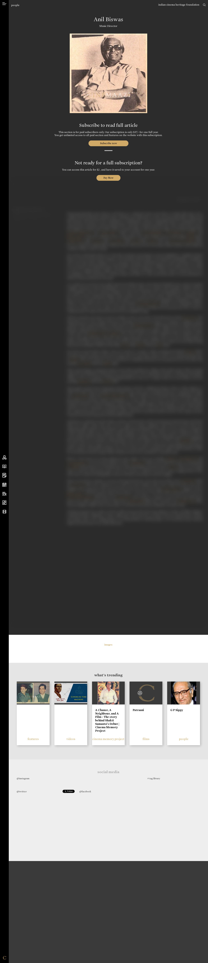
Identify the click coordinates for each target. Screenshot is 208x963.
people (15, 5)
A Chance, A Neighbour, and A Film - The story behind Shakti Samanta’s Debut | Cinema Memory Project (107, 720)
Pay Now (108, 177)
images (108, 644)
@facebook (85, 791)
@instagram (23, 778)
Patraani (138, 710)
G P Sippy (176, 710)
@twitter (22, 791)
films (146, 739)
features (33, 739)
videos (70, 739)
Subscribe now (108, 143)
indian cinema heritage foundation (178, 4)
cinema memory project (108, 739)
